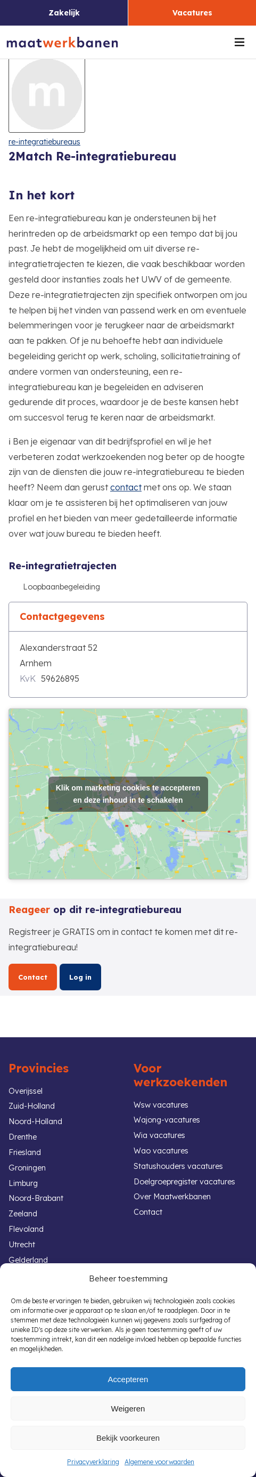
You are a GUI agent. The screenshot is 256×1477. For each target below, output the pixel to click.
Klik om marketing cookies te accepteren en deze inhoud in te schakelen (128, 794)
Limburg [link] (23, 1183)
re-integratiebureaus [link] (44, 142)
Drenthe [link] (23, 1137)
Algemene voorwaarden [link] (159, 1462)
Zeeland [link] (23, 1213)
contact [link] (126, 487)
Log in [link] (80, 977)
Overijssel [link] (26, 1091)
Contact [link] (32, 977)
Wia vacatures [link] (159, 1135)
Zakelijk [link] (64, 13)
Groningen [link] (27, 1168)
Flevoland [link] (26, 1229)
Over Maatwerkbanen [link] (172, 1196)
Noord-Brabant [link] (36, 1198)
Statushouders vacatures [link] (178, 1166)
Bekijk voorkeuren (128, 1437)
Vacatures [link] (192, 13)
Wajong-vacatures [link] (167, 1120)
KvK (28, 678)
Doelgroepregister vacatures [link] (184, 1182)
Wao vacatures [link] (161, 1151)
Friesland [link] (25, 1152)
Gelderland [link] (28, 1260)
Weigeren (128, 1408)
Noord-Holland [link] (35, 1121)
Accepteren (128, 1379)
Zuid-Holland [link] (32, 1106)
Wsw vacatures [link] (161, 1105)
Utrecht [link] (22, 1244)
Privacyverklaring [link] (93, 1462)
